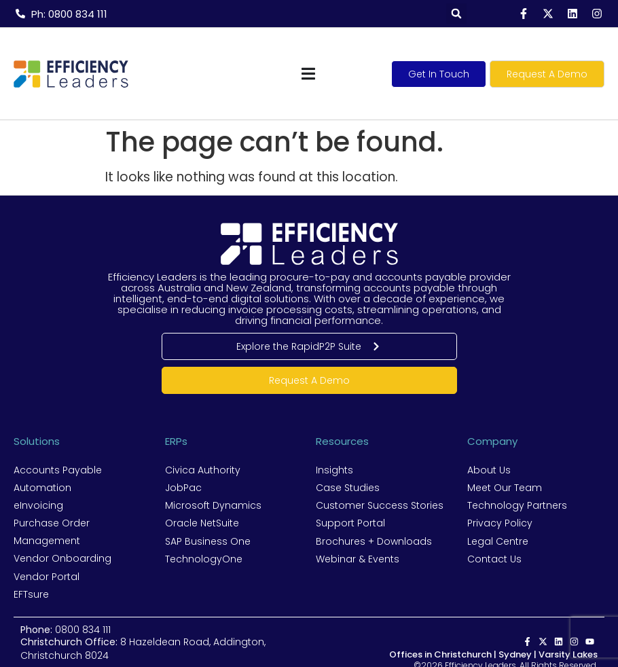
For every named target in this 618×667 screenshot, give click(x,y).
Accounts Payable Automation (58, 478)
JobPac (183, 487)
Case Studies (348, 487)
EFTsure (31, 593)
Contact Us (494, 558)
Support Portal (350, 523)
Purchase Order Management (52, 531)
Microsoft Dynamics (213, 505)
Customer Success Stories (379, 505)
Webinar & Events (357, 558)
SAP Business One (208, 540)
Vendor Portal (46, 576)
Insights (334, 470)
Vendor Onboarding (62, 558)
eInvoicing (38, 505)
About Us (489, 470)
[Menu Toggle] (308, 74)
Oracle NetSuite (202, 523)
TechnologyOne (203, 558)
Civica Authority (202, 470)
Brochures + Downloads (374, 540)
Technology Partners (517, 505)
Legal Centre (497, 540)
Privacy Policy (499, 523)
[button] (456, 13)
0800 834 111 (83, 629)
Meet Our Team (504, 487)
